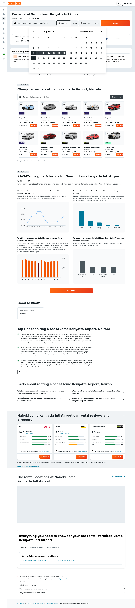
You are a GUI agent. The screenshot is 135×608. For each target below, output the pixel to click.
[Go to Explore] (3, 29)
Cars (28, 603)
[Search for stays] (3, 14)
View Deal (33, 125)
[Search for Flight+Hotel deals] (3, 23)
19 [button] (49, 58)
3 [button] (38, 48)
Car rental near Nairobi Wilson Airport (34, 560)
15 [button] (64, 53)
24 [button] (39, 63)
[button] (3, 3)
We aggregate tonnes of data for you (72, 589)
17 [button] (38, 58)
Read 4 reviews (64, 433)
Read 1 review (29, 433)
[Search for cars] (3, 18)
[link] (71, 290)
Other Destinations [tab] (52, 548)
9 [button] (33, 53)
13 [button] (54, 53)
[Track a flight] (3, 33)
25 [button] (44, 63)
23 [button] (34, 63)
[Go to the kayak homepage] (14, 3)
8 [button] (64, 48)
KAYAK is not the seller (72, 585)
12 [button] (49, 53)
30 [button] (34, 68)
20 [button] (54, 58)
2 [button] (33, 48)
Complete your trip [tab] (36, 548)
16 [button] (33, 58)
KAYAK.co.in (20, 603)
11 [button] (43, 53)
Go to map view (118, 476)
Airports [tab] (23, 548)
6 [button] (53, 48)
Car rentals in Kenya (37, 603)
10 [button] (39, 53)
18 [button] (44, 58)
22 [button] (64, 58)
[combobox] (18, 18)
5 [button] (48, 48)
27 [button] (54, 63)
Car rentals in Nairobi (52, 603)
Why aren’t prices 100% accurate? (72, 592)
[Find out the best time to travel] (3, 38)
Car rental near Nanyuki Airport (65, 560)
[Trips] (3, 48)
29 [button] (64, 63)
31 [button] (39, 68)
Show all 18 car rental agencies (28, 466)
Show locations (46, 451)
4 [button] (43, 48)
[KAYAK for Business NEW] (3, 42)
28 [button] (59, 63)
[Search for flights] (3, 10)
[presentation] (124, 416)
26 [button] (49, 63)
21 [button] (59, 58)
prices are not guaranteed (59, 579)
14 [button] (59, 53)
